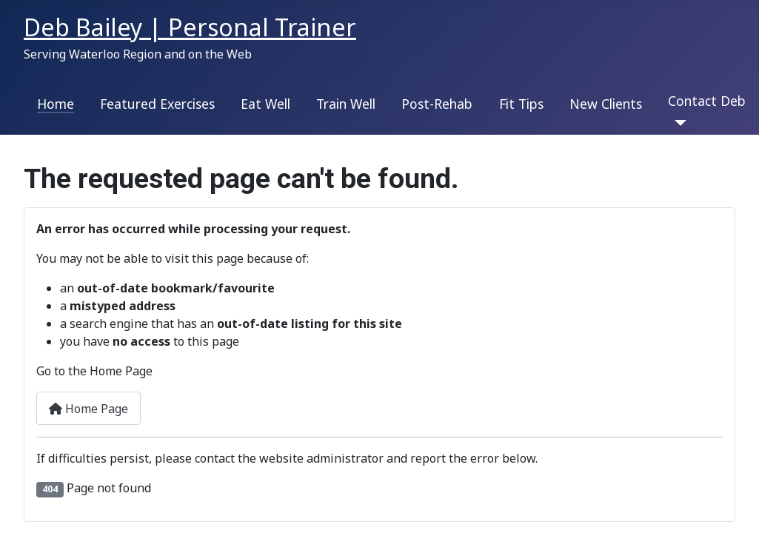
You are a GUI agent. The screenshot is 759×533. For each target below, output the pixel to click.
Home (55, 104)
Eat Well (265, 104)
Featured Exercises (157, 104)
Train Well (345, 104)
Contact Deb (707, 101)
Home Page (88, 408)
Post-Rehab (436, 104)
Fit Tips (521, 104)
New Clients (605, 104)
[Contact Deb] (677, 122)
